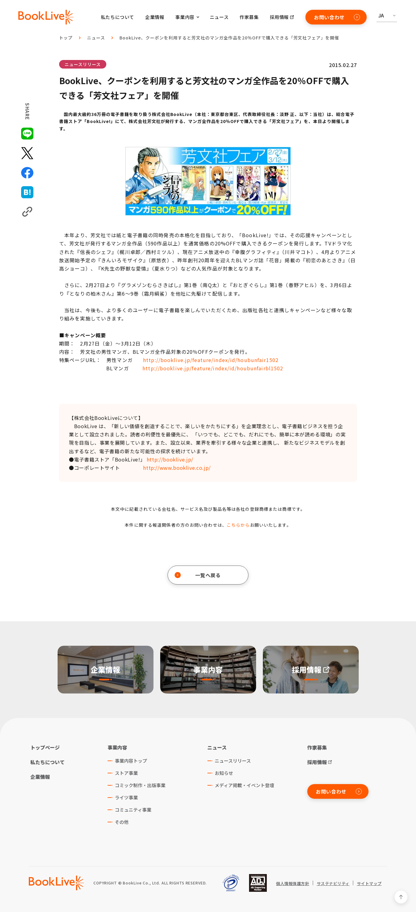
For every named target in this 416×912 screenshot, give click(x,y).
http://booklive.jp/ (170, 459)
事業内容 (117, 747)
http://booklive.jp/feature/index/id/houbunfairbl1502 (212, 368)
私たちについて (117, 17)
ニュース (219, 17)
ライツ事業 (126, 797)
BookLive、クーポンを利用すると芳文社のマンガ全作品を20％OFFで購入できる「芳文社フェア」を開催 (229, 38)
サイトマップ (369, 883)
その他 (122, 822)
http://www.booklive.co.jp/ (177, 467)
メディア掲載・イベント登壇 (244, 785)
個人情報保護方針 (292, 883)
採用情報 (279, 17)
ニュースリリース (83, 64)
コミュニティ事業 (133, 809)
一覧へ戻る (198, 575)
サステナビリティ (333, 883)
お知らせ (224, 773)
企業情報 (154, 17)
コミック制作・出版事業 (140, 785)
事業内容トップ (131, 760)
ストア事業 (126, 773)
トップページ (45, 747)
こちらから (238, 525)
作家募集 (249, 17)
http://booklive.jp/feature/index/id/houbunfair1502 (210, 360)
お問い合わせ (337, 17)
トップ (66, 38)
